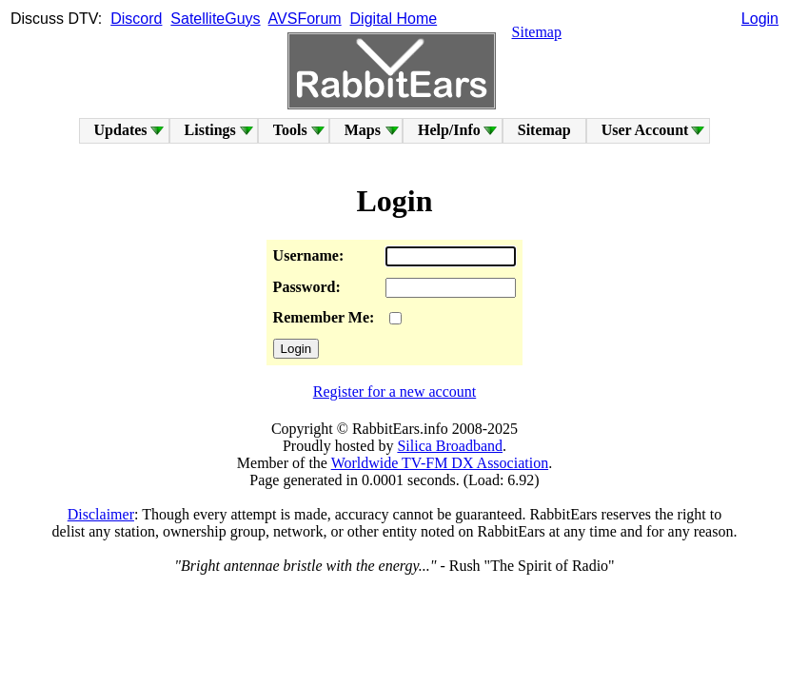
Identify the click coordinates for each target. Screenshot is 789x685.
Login (760, 18)
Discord (136, 18)
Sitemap (537, 32)
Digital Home (394, 18)
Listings (210, 130)
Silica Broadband (450, 446)
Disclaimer (101, 514)
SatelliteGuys (215, 18)
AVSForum (305, 18)
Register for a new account (394, 391)
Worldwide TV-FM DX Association (440, 463)
